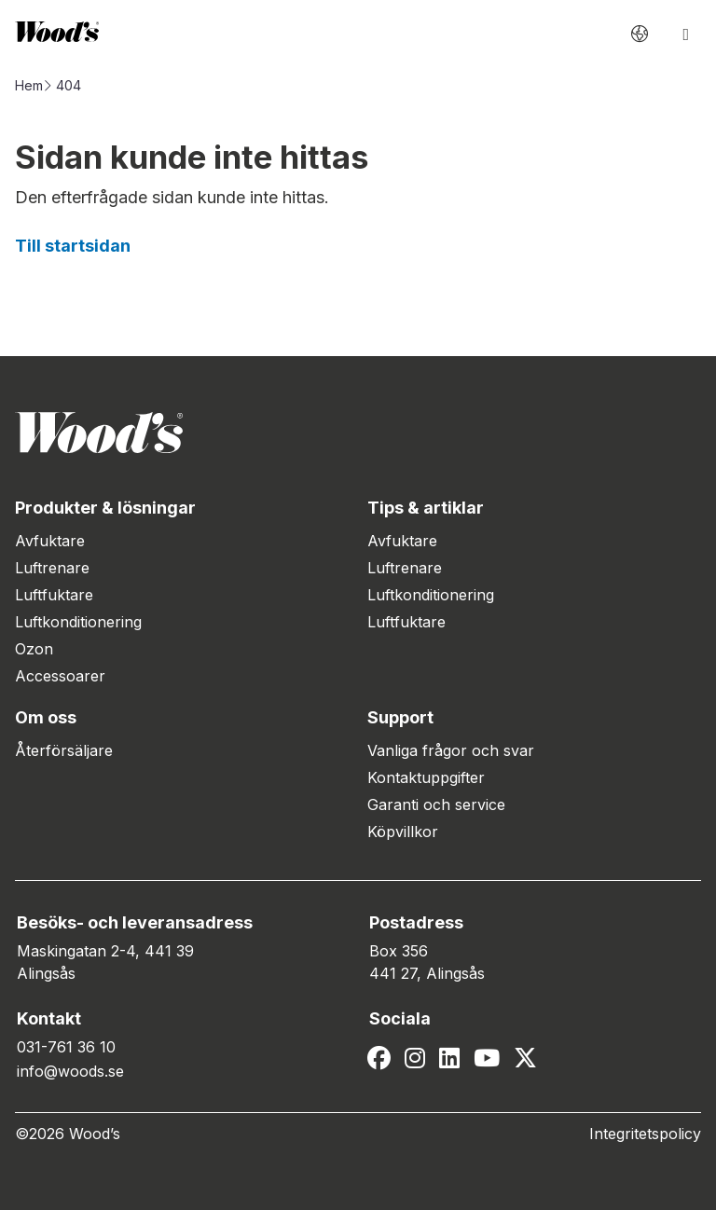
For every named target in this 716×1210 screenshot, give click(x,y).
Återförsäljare (64, 750)
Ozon (34, 648)
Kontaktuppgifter (426, 777)
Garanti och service (436, 804)
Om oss (45, 717)
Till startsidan (73, 245)
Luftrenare (52, 567)
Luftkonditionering (78, 621)
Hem (29, 85)
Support (400, 717)
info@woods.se (70, 1071)
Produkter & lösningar (105, 507)
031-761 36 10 (66, 1047)
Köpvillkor (402, 831)
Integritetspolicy (645, 1133)
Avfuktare (50, 540)
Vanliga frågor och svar (450, 750)
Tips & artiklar (425, 507)
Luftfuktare (54, 594)
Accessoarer (60, 676)
